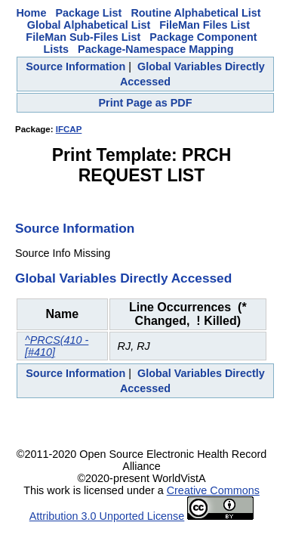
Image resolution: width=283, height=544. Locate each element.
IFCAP (69, 129)
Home (31, 13)
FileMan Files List (204, 25)
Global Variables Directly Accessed (123, 278)
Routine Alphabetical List (195, 13)
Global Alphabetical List (88, 25)
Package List (88, 13)
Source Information (75, 66)
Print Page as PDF (145, 103)
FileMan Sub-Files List (83, 37)
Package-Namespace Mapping (155, 49)
